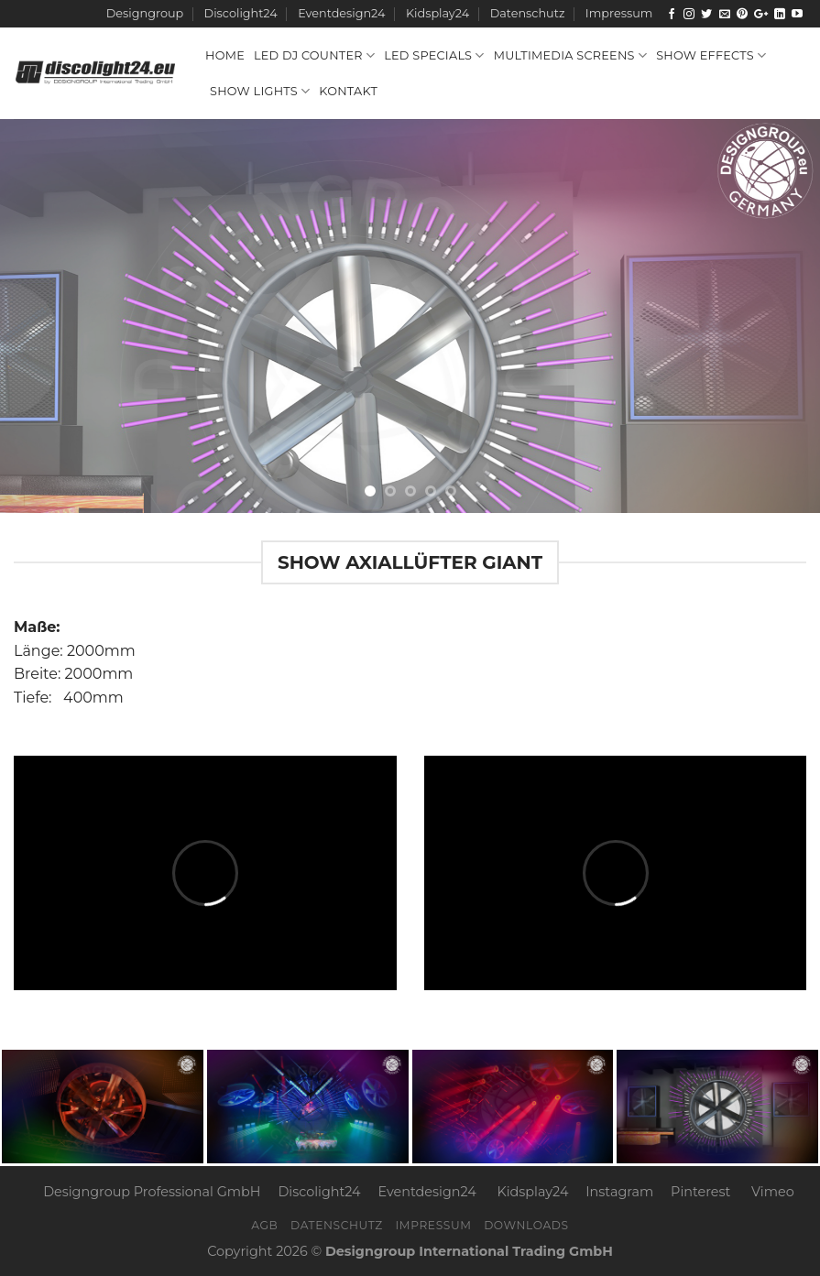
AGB (264, 1225)
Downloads (526, 1225)
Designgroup (144, 13)
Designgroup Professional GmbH (151, 1191)
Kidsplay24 (437, 13)
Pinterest (700, 1191)
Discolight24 (241, 13)
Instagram (619, 1191)
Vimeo (772, 1191)
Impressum (618, 13)
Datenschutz (527, 13)
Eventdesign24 (341, 13)
